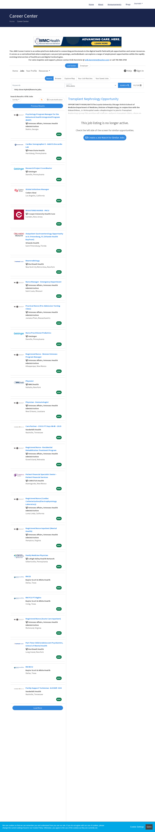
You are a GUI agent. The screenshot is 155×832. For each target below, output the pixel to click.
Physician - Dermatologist (37, 402)
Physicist (30, 381)
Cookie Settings (137, 827)
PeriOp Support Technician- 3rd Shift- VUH (44, 688)
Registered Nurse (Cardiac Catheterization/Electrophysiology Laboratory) (41, 501)
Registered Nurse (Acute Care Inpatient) (43, 618)
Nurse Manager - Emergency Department (43, 282)
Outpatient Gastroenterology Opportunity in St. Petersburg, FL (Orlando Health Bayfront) (44, 236)
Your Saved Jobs (102, 78)
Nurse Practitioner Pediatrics (38, 333)
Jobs (22, 70)
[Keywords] (38, 85)
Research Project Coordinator (39, 168)
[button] (137, 85)
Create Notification (54, 100)
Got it (149, 827)
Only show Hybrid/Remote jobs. (28, 89)
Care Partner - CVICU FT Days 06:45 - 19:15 (43, 426)
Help (128, 70)
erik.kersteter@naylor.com (97, 60)
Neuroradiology (33, 260)
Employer (84, 65)
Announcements (114, 4)
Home (91, 4)
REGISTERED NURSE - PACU (37, 210)
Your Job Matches (85, 78)
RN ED (28, 576)
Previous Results (38, 106)
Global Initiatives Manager (37, 189)
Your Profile (31, 70)
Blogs (128, 4)
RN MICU (29, 667)
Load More (37, 708)
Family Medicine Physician (37, 555)
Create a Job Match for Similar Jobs (104, 137)
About (100, 4)
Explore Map (70, 78)
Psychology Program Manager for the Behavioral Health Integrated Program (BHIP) (43, 117)
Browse (58, 78)
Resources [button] (43, 70)
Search (49, 78)
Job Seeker (71, 65)
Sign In (139, 70)
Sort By (15, 100)
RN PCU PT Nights (33, 597)
